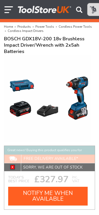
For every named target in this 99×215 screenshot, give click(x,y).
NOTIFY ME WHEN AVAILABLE (48, 196)
